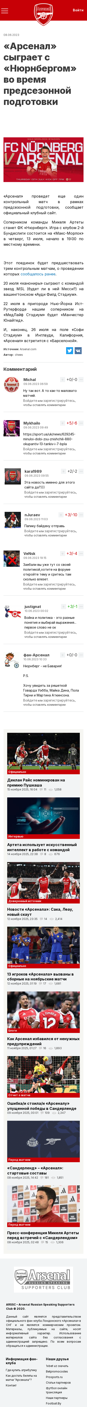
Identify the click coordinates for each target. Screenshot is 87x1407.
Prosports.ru (54, 1377)
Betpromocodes (57, 1371)
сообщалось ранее (38, 274)
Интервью (15, 836)
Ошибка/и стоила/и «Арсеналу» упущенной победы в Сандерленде (41, 1106)
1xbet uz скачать (57, 1366)
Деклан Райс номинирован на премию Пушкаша (36, 782)
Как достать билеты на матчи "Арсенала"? (21, 1378)
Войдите (30, 401)
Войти (78, 10)
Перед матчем (19, 1159)
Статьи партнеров (58, 1382)
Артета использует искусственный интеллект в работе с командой (42, 847)
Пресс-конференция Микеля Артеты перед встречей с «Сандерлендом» (43, 1235)
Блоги (12, 1030)
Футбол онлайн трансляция (56, 1390)
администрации (37, 1345)
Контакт (11, 1385)
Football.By (53, 1403)
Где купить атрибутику (21, 1370)
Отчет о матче (19, 1095)
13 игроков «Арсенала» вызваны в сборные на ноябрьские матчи (40, 977)
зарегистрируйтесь (59, 401)
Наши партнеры (57, 1398)
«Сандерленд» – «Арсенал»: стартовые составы (35, 1170)
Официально (17, 772)
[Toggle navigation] (4, 11)
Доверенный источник (24, 901)
